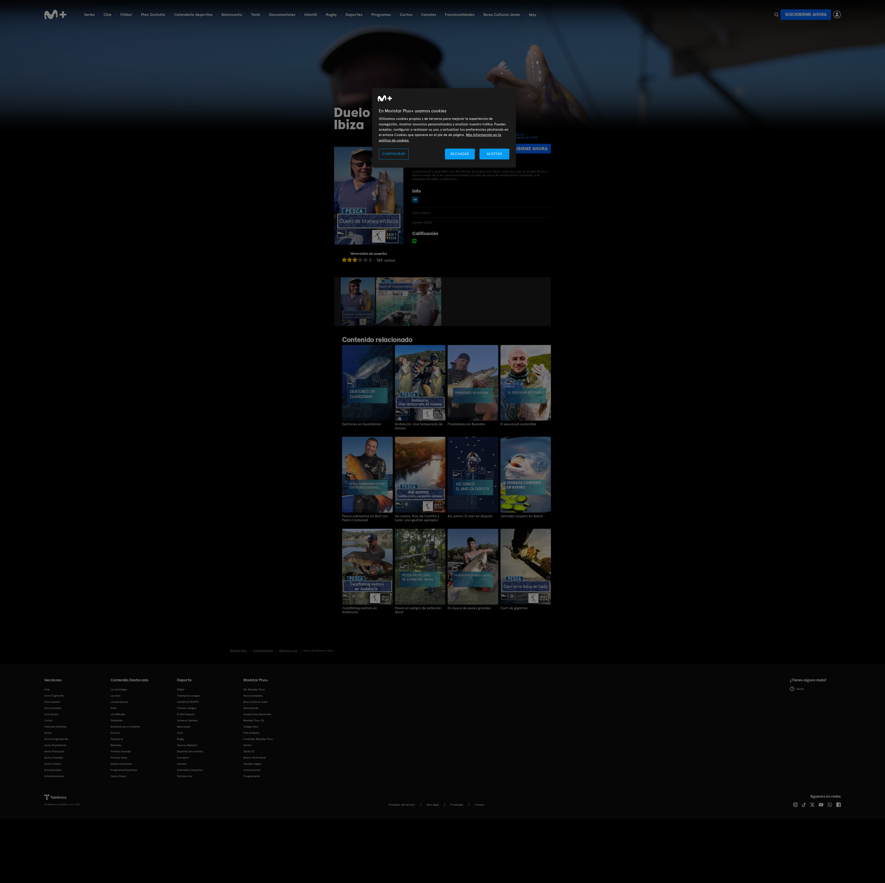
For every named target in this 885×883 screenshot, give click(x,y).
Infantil (310, 14)
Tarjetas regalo (252, 763)
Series (89, 14)
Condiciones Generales (257, 714)
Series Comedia (53, 757)
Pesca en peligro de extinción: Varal (418, 610)
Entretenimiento (54, 776)
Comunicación (252, 769)
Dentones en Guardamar (361, 424)
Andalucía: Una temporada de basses (419, 426)
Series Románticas (55, 745)
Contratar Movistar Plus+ (258, 738)
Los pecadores (119, 701)
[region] (444, 128)
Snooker (182, 763)
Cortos (406, 14)
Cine (108, 14)
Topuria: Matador (187, 745)
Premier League (186, 707)
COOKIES (479, 804)
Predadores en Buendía (466, 424)
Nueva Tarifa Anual (254, 757)
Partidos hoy (184, 776)
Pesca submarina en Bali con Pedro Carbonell (365, 518)
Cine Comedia (52, 707)
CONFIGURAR (393, 154)
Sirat (113, 707)
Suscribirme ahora (806, 14)
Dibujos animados (121, 763)
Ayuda (797, 689)
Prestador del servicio (402, 804)
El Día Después (186, 714)
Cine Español (52, 701)
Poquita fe (117, 738)
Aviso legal (433, 804)
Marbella (116, 745)
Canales (428, 14)
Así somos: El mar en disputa (470, 516)
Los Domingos (119, 689)
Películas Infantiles (55, 726)
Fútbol (126, 14)
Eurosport (183, 757)
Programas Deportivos (124, 769)
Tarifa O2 (248, 751)
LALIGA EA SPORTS (188, 701)
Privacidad (456, 804)
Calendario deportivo (193, 14)
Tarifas (247, 745)
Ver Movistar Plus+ (254, 689)
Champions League (188, 695)
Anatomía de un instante (125, 726)
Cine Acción (51, 714)
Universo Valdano (187, 720)
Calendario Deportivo (190, 769)
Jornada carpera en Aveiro (521, 516)
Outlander (117, 720)
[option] (358, 301)
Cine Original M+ (54, 695)
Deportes (354, 14)
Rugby (331, 14)
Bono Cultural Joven (501, 14)
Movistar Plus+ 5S (253, 720)
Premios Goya (119, 757)
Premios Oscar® (121, 751)
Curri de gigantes (514, 608)
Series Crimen (52, 763)
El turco (115, 732)
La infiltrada (118, 714)
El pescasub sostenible (518, 424)
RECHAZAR (459, 154)
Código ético (250, 726)
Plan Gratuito (153, 14)
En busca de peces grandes (469, 608)
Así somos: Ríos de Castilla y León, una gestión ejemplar (417, 518)
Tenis (255, 14)
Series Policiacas (54, 751)
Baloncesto (231, 14)
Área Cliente (250, 707)
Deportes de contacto (190, 751)
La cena (115, 695)
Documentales (282, 14)
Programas (381, 14)
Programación (251, 776)
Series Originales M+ (56, 738)
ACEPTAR (494, 154)
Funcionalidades (460, 14)
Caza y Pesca (118, 776)
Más (532, 15)
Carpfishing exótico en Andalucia (359, 610)
